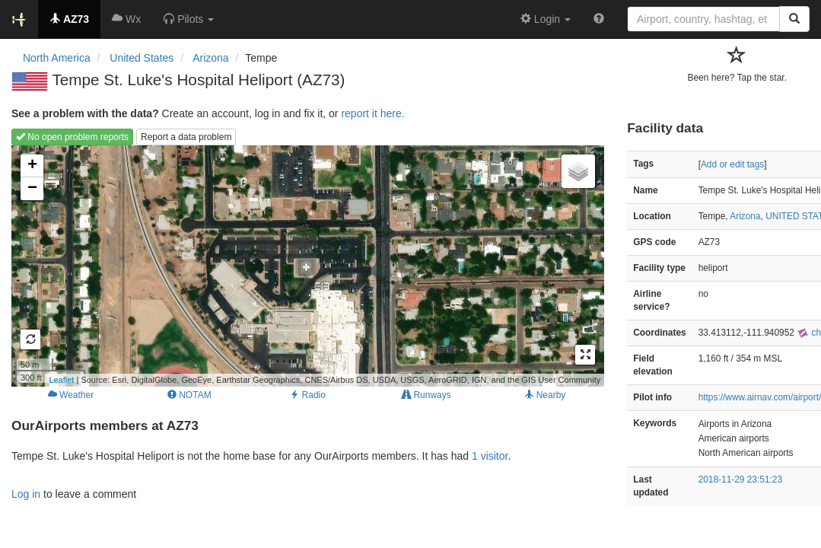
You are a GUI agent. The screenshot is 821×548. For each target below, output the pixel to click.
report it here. (372, 113)
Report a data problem (186, 137)
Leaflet (61, 379)
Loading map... (305, 265)
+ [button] (32, 166)
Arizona (745, 216)
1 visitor (490, 456)
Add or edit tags (732, 164)
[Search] (794, 19)
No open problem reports (72, 137)
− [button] (32, 188)
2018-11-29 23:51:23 (740, 479)
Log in (25, 494)
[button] (188, 19)
